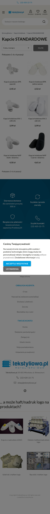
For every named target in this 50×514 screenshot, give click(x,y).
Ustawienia (12, 269)
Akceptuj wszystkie (17, 263)
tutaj (37, 257)
